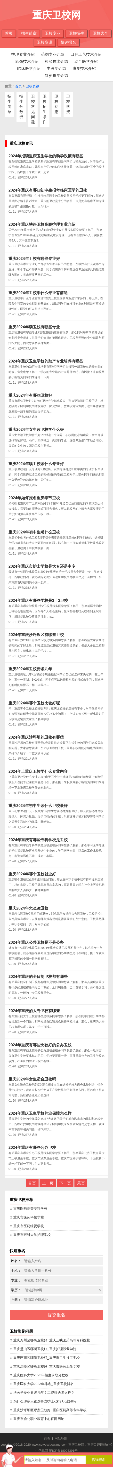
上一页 (48, 1183)
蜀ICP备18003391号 (63, 1450)
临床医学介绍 (28, 68)
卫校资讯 (44, 42)
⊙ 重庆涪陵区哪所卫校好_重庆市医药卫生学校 (45, 1366)
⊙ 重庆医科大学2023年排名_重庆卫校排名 (42, 1384)
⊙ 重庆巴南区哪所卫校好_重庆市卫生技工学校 (45, 1358)
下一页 (65, 1183)
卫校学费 (68, 104)
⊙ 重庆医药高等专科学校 (28, 1208)
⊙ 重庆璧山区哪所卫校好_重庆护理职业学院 (43, 1349)
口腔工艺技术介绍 (86, 54)
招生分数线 (21, 106)
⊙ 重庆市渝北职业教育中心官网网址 (37, 1419)
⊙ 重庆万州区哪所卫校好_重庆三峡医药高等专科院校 (50, 1340)
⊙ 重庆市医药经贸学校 (27, 1226)
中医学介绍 (56, 68)
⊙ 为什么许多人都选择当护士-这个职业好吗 (43, 1401)
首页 (9, 33)
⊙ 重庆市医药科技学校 (27, 1217)
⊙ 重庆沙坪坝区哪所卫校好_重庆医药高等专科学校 (48, 1410)
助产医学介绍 (86, 61)
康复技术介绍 (84, 68)
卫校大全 (100, 33)
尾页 (81, 1183)
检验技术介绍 (56, 61)
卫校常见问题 (33, 109)
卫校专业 (52, 33)
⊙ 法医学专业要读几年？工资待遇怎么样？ (42, 1392)
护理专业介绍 (23, 54)
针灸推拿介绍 (56, 75)
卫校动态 (56, 104)
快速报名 (68, 42)
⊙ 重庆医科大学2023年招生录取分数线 (39, 1375)
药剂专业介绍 (52, 54)
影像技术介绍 (27, 61)
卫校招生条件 (45, 109)
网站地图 (61, 1438)
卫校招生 (76, 33)
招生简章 (29, 33)
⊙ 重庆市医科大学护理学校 (30, 1235)
